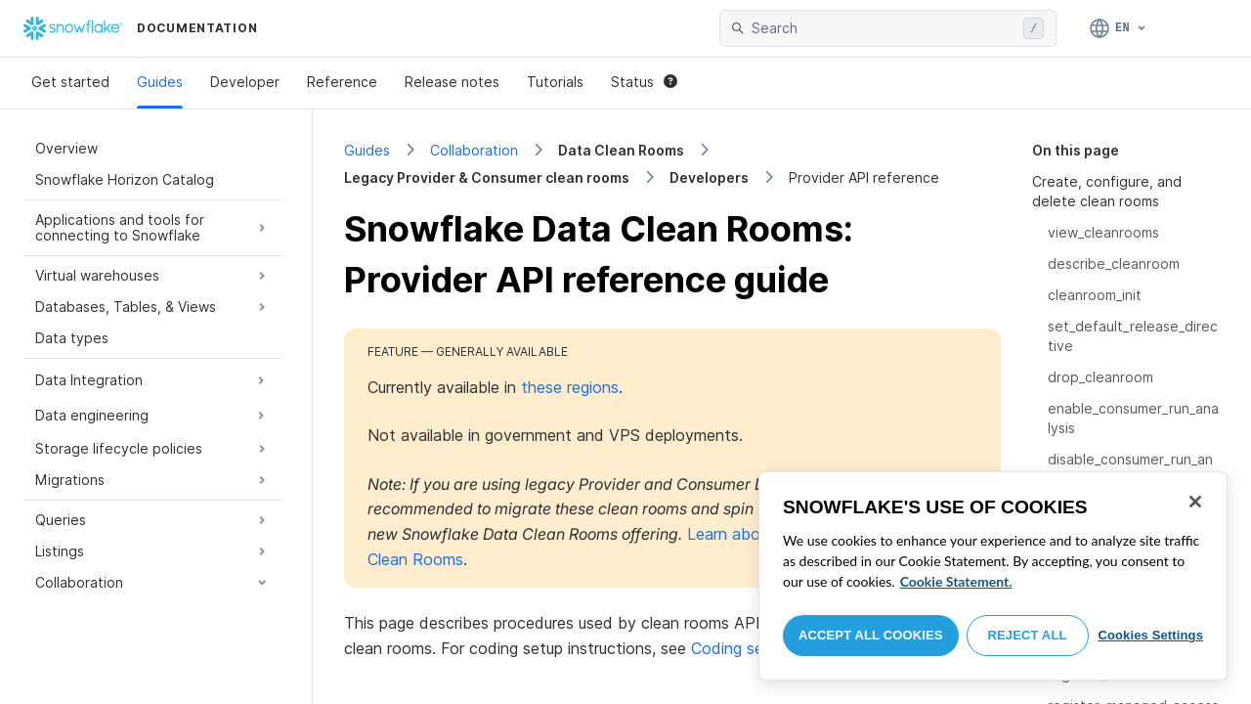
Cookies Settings (1150, 635)
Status (644, 81)
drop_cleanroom (1100, 377)
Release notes (452, 81)
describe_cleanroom (1114, 263)
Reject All (1027, 635)
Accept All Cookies (870, 635)
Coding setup (739, 648)
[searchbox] (883, 28)
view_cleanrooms (1103, 232)
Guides (160, 81)
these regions (570, 387)
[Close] (1195, 501)
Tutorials (555, 81)
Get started (70, 81)
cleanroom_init (1095, 294)
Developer (245, 81)
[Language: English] (1118, 28)
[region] (993, 576)
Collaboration (474, 150)
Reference (342, 81)
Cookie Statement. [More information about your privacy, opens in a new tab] (956, 581)
